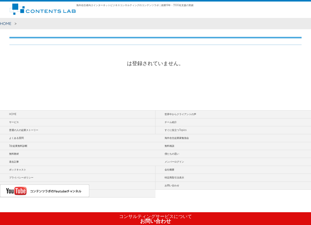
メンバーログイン (174, 161)
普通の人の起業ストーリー (23, 130)
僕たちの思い (172, 153)
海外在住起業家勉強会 (177, 137)
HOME (6, 23)
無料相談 (169, 145)
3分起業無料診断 (18, 145)
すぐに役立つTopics (175, 130)
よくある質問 (16, 137)
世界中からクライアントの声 (180, 114)
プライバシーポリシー (21, 177)
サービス (14, 122)
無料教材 (14, 153)
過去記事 (14, 161)
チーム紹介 (171, 122)
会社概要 (169, 169)
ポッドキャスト (17, 169)
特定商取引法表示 (174, 177)
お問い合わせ (155, 218)
